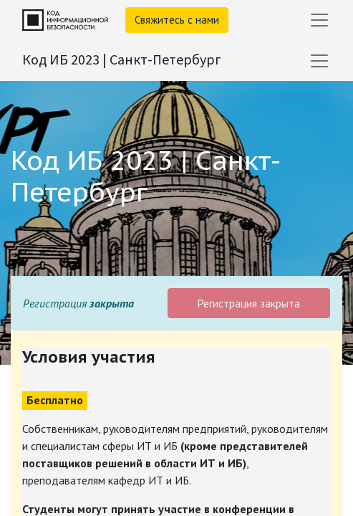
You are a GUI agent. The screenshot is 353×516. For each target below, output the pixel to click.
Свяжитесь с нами (177, 20)
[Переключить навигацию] (319, 61)
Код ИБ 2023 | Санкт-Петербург (121, 59)
